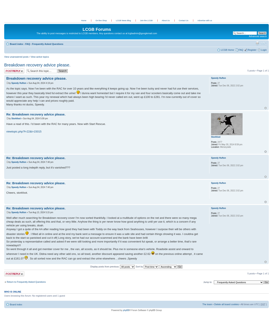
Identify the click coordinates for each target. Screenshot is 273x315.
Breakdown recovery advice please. (37, 65)
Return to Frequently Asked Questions (26, 282)
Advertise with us (204, 20)
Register (252, 50)
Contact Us (184, 20)
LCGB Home (227, 50)
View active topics (40, 57)
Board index (16, 44)
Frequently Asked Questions (47, 44)
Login (264, 50)
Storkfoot (16, 118)
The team (207, 304)
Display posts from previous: (112, 266)
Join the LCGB (146, 20)
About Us (166, 20)
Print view (257, 43)
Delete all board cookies (226, 304)
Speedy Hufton (18, 83)
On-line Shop (101, 20)
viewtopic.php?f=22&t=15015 (24, 131)
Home (83, 20)
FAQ (27, 44)
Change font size (264, 43)
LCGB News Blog (123, 20)
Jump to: (207, 282)
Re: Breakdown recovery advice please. (35, 114)
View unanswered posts (16, 57)
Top (265, 108)
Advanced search (258, 36)
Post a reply (14, 71)
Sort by (147, 266)
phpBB (126, 310)
